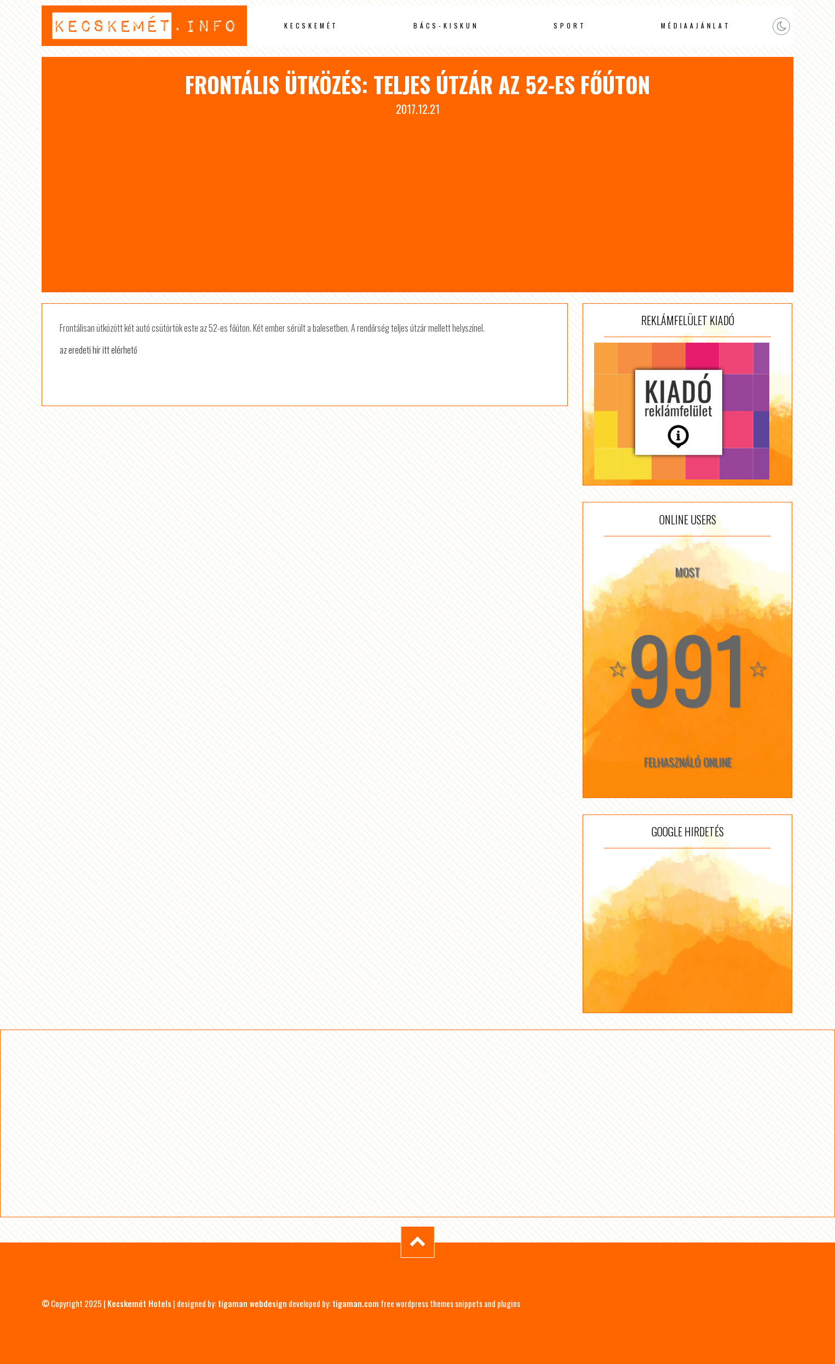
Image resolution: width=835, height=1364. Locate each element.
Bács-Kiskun (446, 25)
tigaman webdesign (252, 1303)
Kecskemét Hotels (139, 1303)
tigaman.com (355, 1303)
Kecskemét (311, 25)
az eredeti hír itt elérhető (98, 349)
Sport (570, 25)
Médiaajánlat (696, 25)
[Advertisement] (417, 199)
